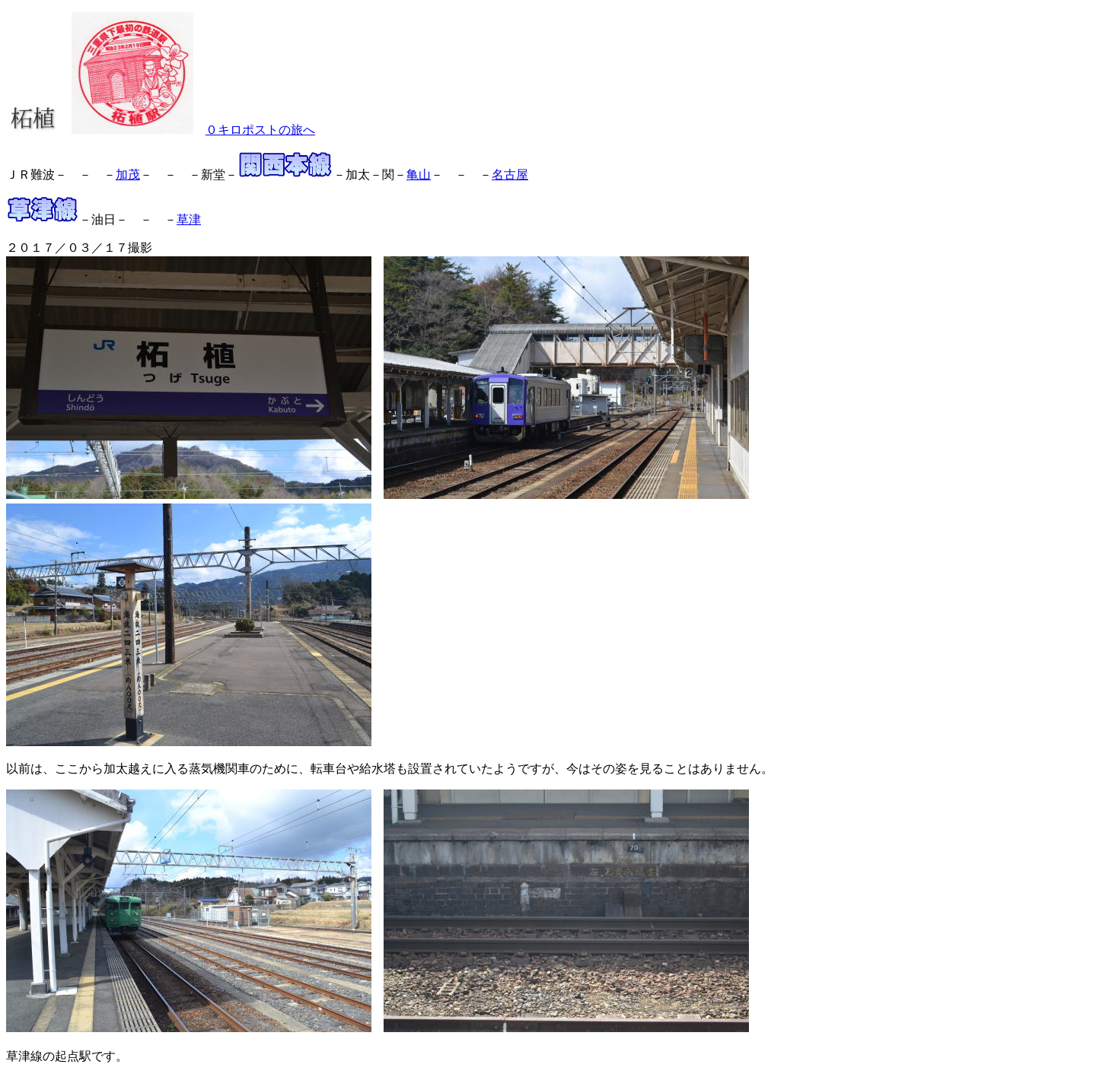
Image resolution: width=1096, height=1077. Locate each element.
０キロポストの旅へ (260, 129)
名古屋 (510, 174)
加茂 (128, 174)
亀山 (418, 174)
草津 (189, 219)
